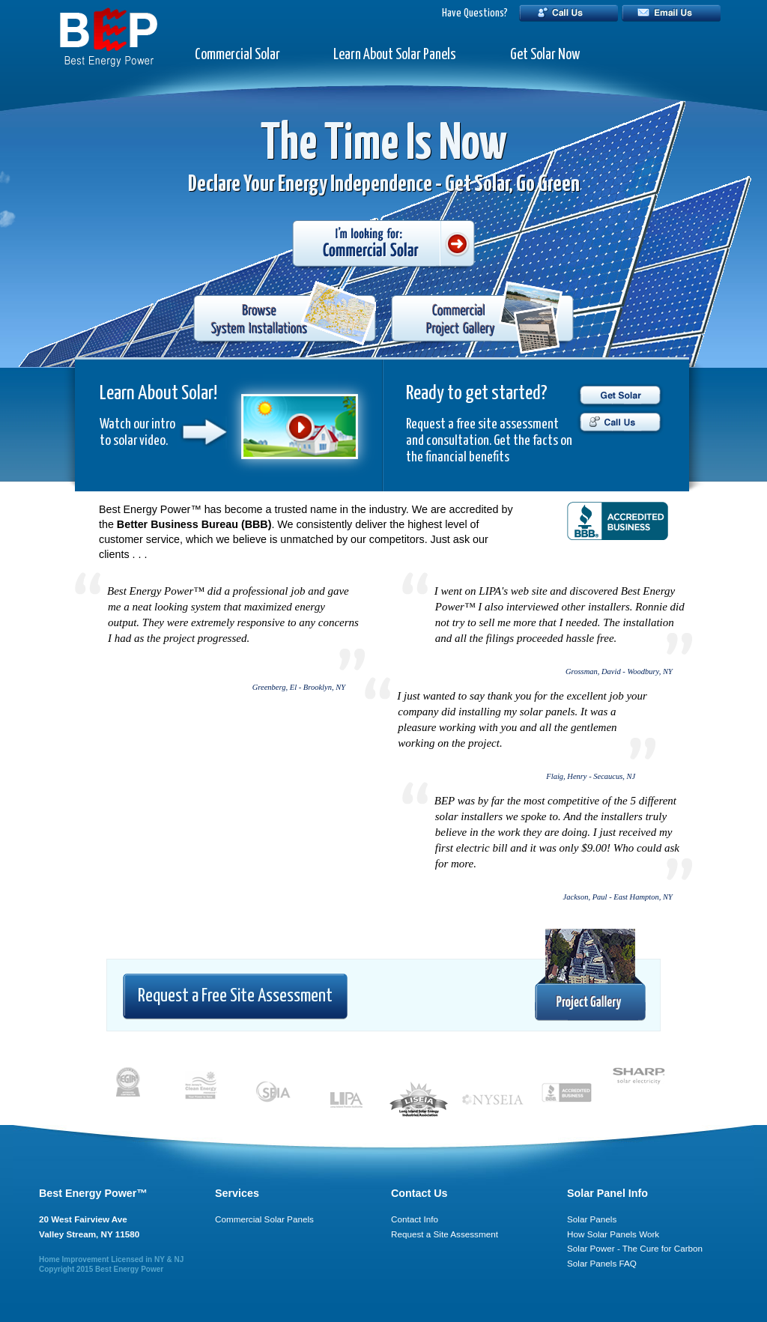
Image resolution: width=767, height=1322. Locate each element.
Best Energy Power (129, 1269)
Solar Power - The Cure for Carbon (635, 1248)
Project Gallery (590, 975)
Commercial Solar (237, 55)
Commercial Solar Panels (264, 1219)
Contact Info (414, 1219)
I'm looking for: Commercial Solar (383, 245)
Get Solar (620, 395)
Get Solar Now (545, 55)
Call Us (568, 13)
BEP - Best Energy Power (108, 37)
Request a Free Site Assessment (235, 996)
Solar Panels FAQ (602, 1263)
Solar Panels (591, 1219)
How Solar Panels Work (613, 1234)
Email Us (671, 13)
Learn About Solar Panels (394, 55)
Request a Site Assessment (444, 1234)
